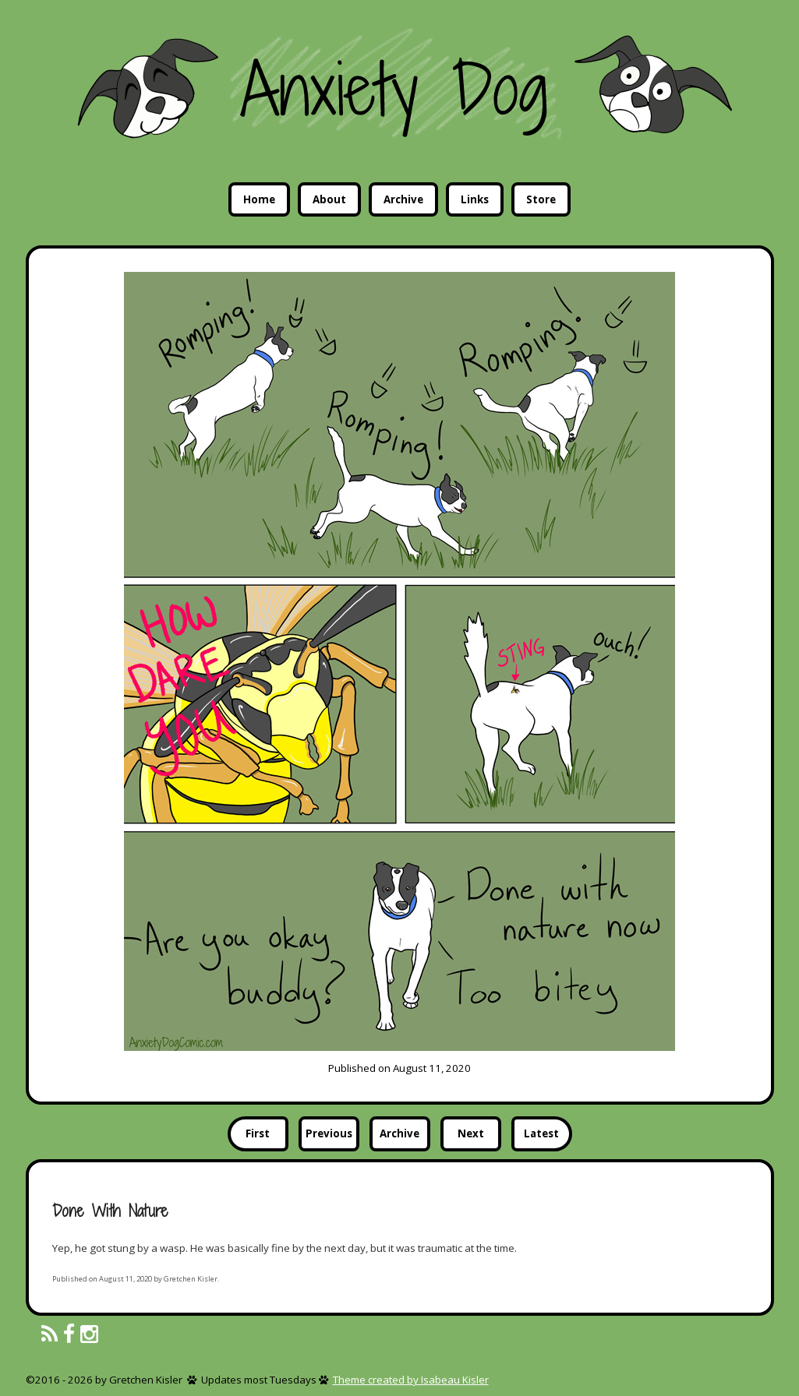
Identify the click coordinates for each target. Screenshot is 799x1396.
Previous (329, 1133)
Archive (403, 199)
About (329, 199)
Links (475, 199)
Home (259, 199)
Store (541, 199)
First (258, 1133)
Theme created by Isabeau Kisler (411, 1380)
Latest (541, 1133)
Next (471, 1133)
